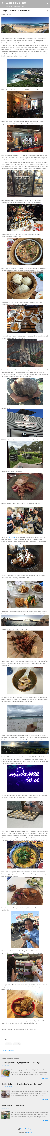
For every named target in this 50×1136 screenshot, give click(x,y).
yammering (16, 1044)
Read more (45, 1078)
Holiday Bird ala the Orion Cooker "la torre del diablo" (21, 1084)
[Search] (47, 3)
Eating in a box (16, 3)
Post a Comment (8, 1050)
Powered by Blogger (25, 1129)
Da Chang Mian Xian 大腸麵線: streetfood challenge (20, 1063)
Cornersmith (11, 537)
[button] (47, 11)
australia (8, 1044)
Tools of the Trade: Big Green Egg (14, 1105)
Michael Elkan (29, 1132)
